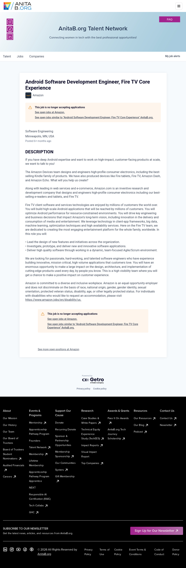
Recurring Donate (65, 429)
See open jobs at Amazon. (50, 112)
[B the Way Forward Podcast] (31, 549)
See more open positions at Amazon (58, 349)
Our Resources (145, 418)
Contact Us (168, 418)
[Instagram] (10, 22)
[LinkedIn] (10, 36)
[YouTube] (18, 549)
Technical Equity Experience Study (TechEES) (92, 434)
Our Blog (141, 425)
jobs (20, 56)
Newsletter (168, 425)
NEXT (32, 487)
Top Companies (92, 463)
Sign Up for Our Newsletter (157, 530)
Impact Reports (92, 445)
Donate (59, 422)
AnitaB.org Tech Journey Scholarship (117, 434)
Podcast (140, 431)
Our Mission (10, 418)
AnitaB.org (44, 554)
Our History (10, 425)
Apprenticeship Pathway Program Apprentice (39, 476)
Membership (38, 454)
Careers (10, 476)
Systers (61, 470)
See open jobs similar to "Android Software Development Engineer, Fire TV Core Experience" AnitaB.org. (94, 117)
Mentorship (38, 422)
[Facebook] (10, 29)
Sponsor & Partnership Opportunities (63, 440)
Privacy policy (83, 388)
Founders (34, 440)
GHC (34, 512)
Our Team (8, 431)
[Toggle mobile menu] (178, 6)
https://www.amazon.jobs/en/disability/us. (53, 299)
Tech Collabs (38, 505)
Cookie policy (100, 388)
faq (169, 19)
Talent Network (40, 447)
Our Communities (65, 463)
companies (36, 56)
